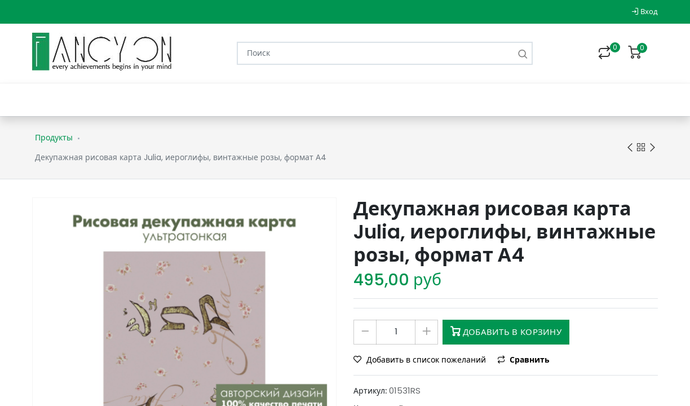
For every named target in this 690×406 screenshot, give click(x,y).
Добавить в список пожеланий (420, 359)
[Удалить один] (365, 332)
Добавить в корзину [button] (505, 332)
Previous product (630, 148)
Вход (644, 11)
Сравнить (523, 359)
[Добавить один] (426, 332)
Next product (652, 148)
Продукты (54, 137)
